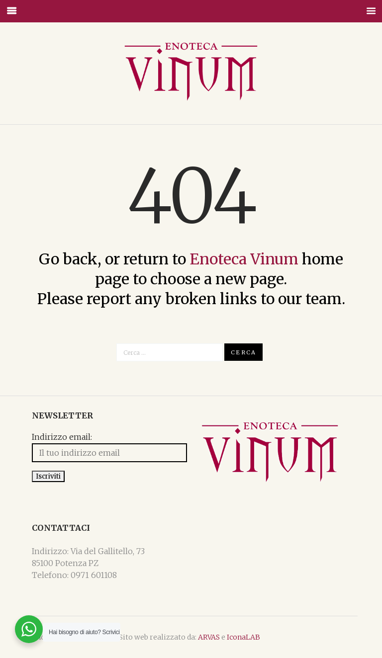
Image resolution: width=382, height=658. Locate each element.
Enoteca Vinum (244, 258)
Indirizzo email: (62, 437)
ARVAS (209, 637)
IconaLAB (243, 637)
